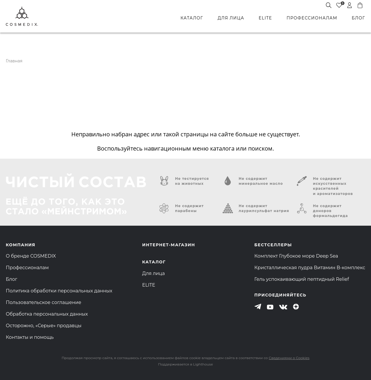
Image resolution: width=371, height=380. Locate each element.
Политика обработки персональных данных (59, 291)
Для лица (153, 273)
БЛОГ (358, 18)
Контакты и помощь (30, 337)
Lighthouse (203, 364)
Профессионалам (27, 267)
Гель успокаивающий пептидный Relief (301, 279)
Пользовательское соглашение (43, 302)
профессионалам (312, 18)
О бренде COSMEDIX (31, 256)
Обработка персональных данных (47, 314)
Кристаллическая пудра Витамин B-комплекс (309, 267)
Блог (11, 279)
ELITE (265, 18)
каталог (192, 18)
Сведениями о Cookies (289, 358)
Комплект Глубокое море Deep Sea (296, 256)
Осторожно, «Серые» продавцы (43, 325)
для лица (231, 18)
